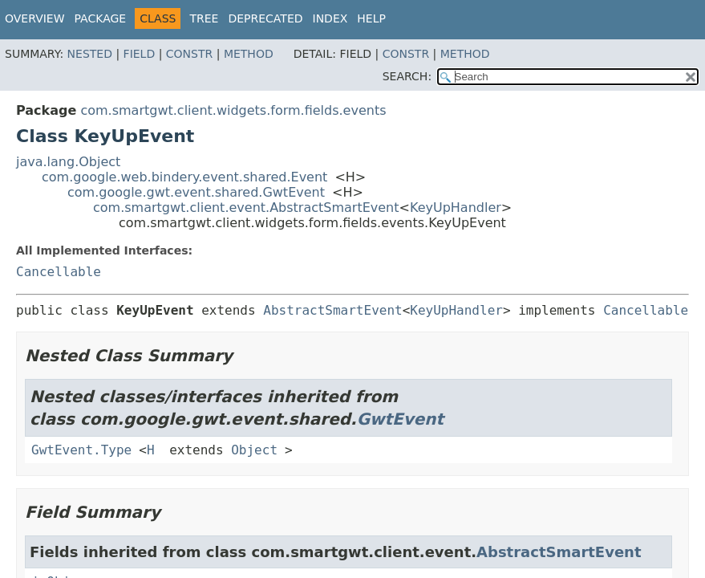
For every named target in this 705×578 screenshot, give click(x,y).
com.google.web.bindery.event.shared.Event (184, 177)
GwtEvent (400, 419)
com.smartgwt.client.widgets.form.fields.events (233, 110)
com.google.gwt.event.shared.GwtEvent (196, 192)
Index (330, 18)
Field (140, 53)
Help (371, 18)
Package (101, 18)
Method (248, 53)
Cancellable (58, 271)
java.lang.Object (68, 161)
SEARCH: (407, 76)
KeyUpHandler (455, 207)
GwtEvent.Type (81, 450)
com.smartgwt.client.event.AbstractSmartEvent (246, 207)
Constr (189, 53)
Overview (35, 18)
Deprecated (265, 18)
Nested (89, 53)
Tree (203, 18)
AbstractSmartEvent (332, 310)
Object (254, 450)
